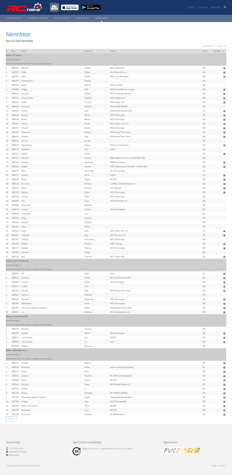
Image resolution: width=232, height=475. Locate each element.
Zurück (11, 419)
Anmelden (203, 7)
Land (205, 51)
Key (13, 51)
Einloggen (215, 7)
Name (24, 51)
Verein (113, 51)
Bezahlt (217, 51)
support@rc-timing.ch (18, 452)
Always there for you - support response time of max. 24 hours (102, 448)
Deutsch (191, 7)
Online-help (14, 455)
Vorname (88, 51)
